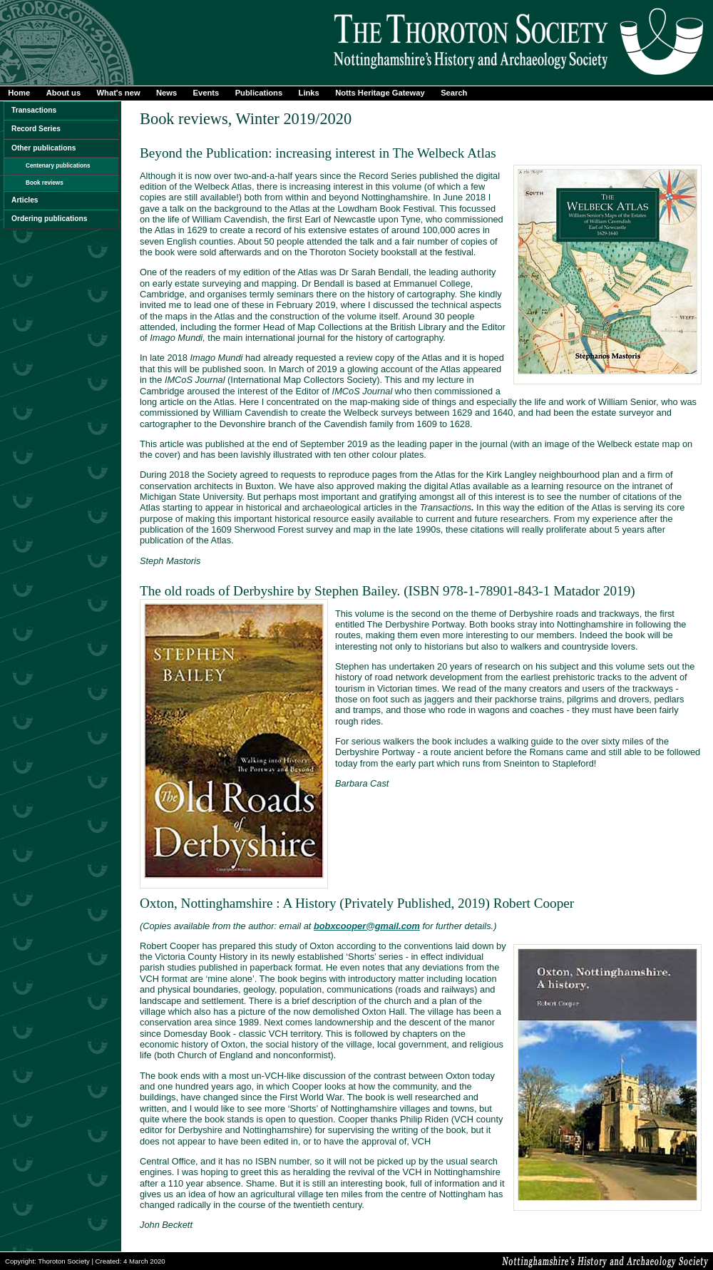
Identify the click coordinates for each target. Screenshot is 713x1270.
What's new (118, 92)
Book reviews (44, 183)
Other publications (43, 148)
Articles (25, 200)
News (166, 92)
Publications (259, 92)
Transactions (33, 110)
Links (309, 92)
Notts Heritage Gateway (380, 92)
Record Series (36, 129)
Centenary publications (58, 166)
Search (454, 92)
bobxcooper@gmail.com (367, 926)
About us (63, 92)
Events (206, 92)
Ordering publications (49, 218)
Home (19, 92)
